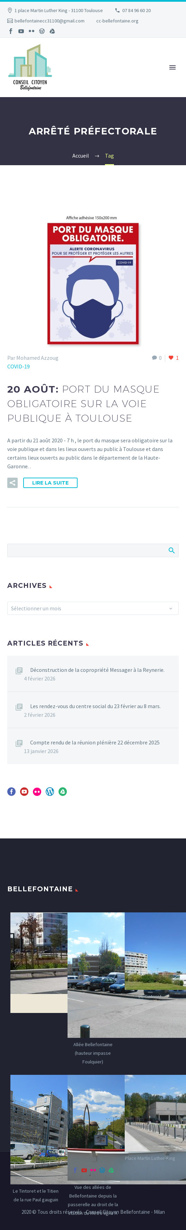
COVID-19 (18, 366)
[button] (12, 483)
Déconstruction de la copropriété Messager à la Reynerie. (97, 669)
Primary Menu (172, 67)
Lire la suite (50, 483)
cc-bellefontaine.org (117, 21)
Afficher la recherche (171, 550)
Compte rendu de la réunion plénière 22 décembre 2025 (95, 742)
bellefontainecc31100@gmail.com (50, 21)
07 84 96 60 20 (136, 10)
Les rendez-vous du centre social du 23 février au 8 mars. (95, 706)
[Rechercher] (93, 550)
